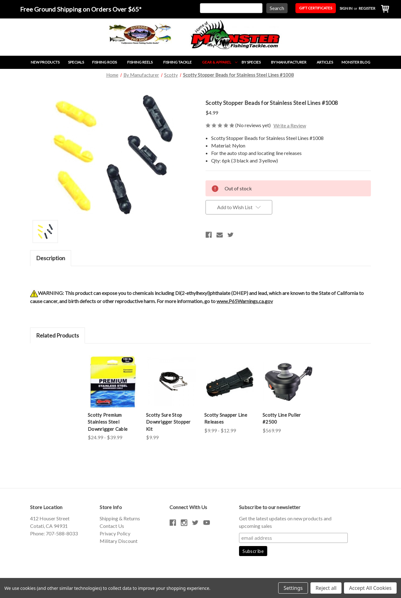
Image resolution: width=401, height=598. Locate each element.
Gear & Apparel (219, 62)
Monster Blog (355, 62)
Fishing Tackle (180, 62)
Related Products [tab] (57, 335)
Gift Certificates (315, 8)
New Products (45, 62)
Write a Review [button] (289, 125)
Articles (325, 62)
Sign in (346, 8)
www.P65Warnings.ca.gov (244, 301)
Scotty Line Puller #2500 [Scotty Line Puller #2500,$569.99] (282, 418)
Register (367, 8)
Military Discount (119, 541)
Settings (293, 588)
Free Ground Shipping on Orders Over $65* (81, 9)
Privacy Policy (115, 533)
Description (50, 258)
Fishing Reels (143, 62)
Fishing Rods (107, 62)
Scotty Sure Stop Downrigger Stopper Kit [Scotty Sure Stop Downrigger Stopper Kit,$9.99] (168, 422)
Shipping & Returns (120, 518)
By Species (254, 62)
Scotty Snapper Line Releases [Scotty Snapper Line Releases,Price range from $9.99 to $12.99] (225, 418)
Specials (76, 62)
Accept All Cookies (370, 588)
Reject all (325, 588)
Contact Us (112, 526)
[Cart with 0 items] (383, 9)
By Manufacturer (292, 62)
